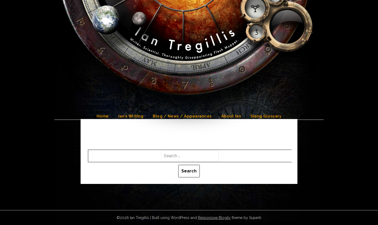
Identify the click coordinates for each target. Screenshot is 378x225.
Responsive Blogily (214, 218)
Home (103, 116)
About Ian (231, 116)
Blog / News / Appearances (182, 116)
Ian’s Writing (131, 116)
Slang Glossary (265, 116)
